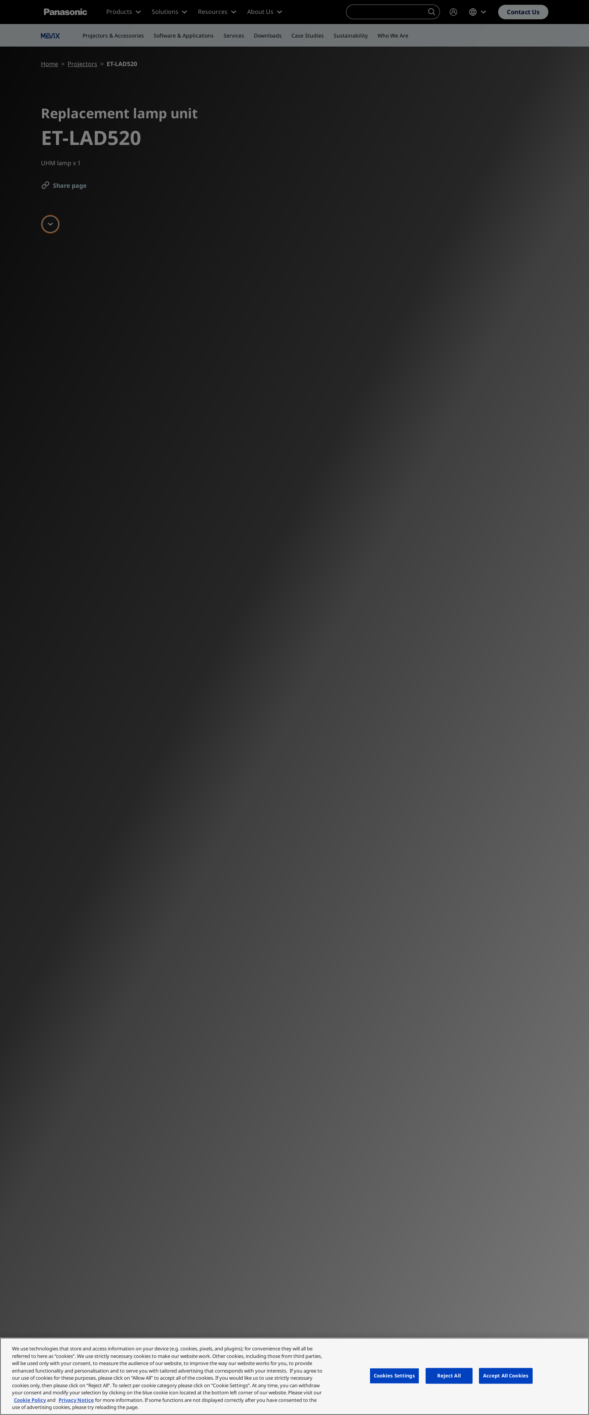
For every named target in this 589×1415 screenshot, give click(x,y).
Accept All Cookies (506, 1375)
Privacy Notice (76, 1400)
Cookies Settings (394, 1375)
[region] (294, 1376)
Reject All (449, 1375)
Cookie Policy (30, 1400)
